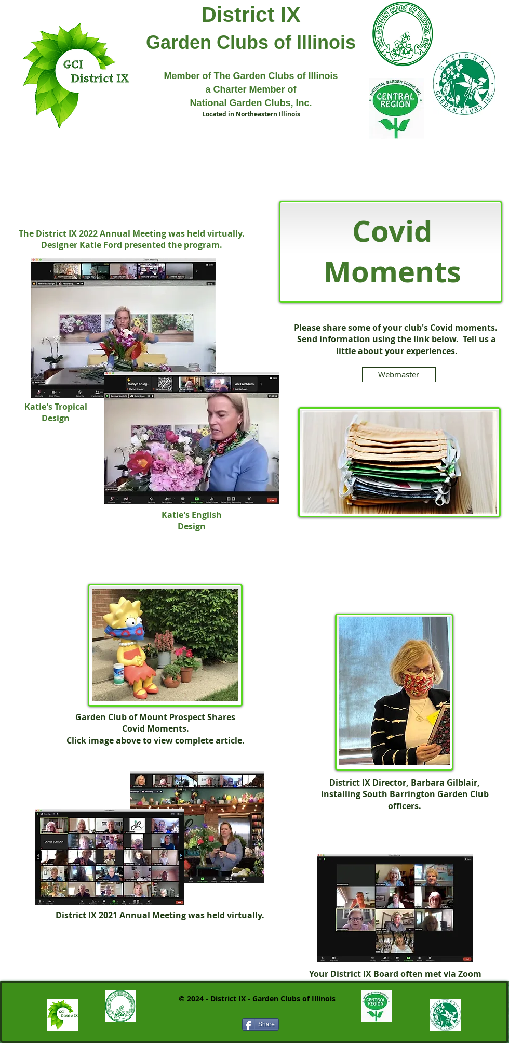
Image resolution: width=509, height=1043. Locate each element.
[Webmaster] (399, 374)
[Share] (260, 1024)
